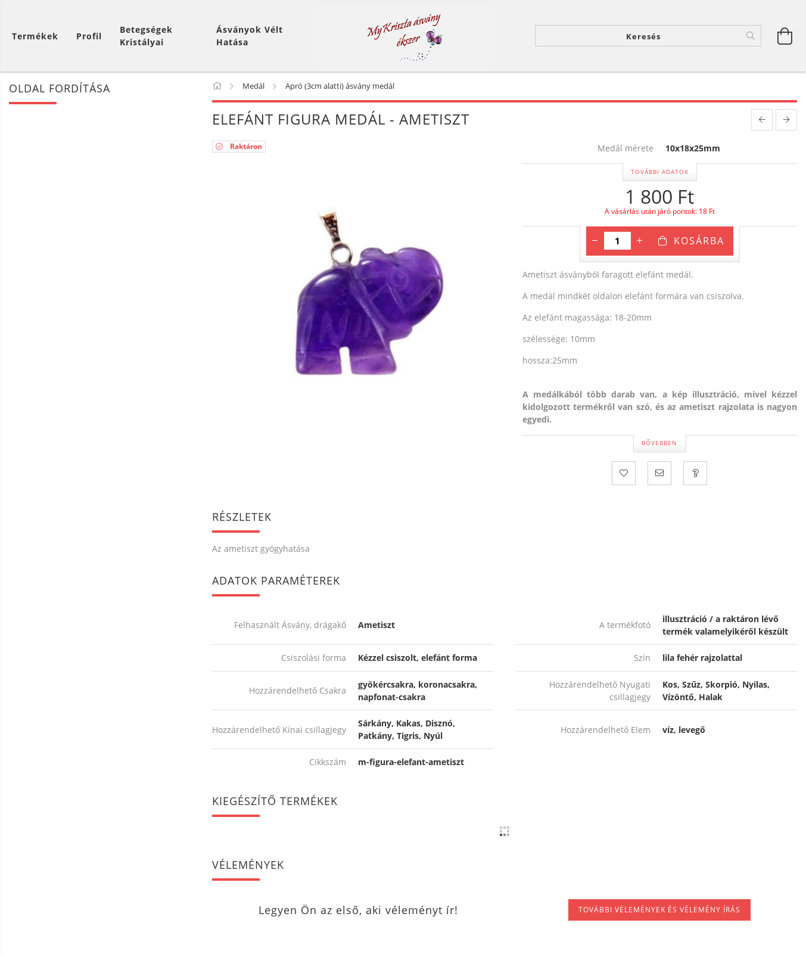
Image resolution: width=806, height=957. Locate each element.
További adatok (660, 171)
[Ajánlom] (659, 473)
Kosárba (699, 240)
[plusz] (640, 241)
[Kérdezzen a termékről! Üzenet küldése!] (695, 473)
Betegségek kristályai (146, 36)
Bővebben (659, 443)
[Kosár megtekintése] (38, 36)
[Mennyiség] (617, 241)
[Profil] (89, 36)
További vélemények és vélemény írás (659, 910)
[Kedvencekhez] (624, 473)
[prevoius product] (762, 119)
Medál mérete (625, 149)
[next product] (786, 119)
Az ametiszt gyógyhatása (261, 548)
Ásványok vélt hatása (249, 36)
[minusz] (595, 241)
